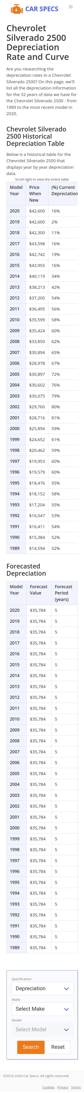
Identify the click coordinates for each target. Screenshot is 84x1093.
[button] (71, 7)
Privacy (62, 1087)
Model (17, 1020)
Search (31, 1047)
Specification (22, 979)
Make (16, 999)
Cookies (48, 1087)
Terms (76, 1087)
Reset (58, 1047)
